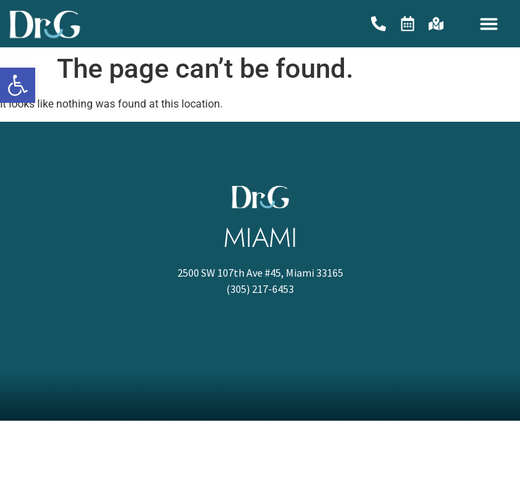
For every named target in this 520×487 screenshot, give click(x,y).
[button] (489, 23)
